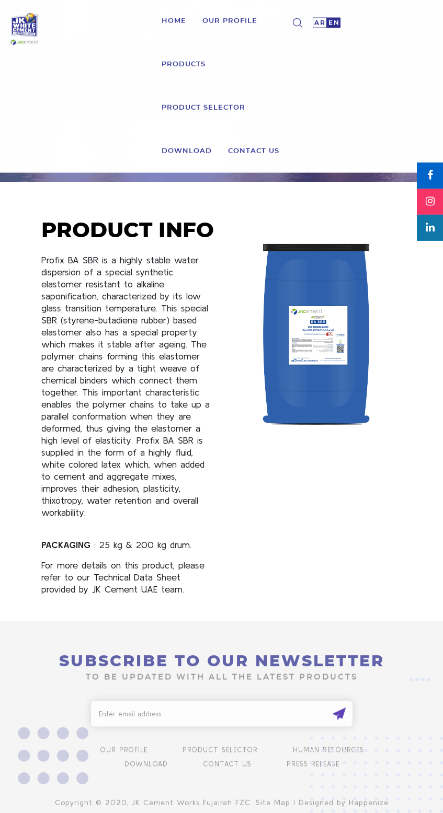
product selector (203, 101)
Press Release (313, 771)
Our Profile (229, 14)
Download (146, 771)
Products (184, 58)
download (187, 145)
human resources (328, 757)
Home (174, 14)
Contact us (253, 145)
